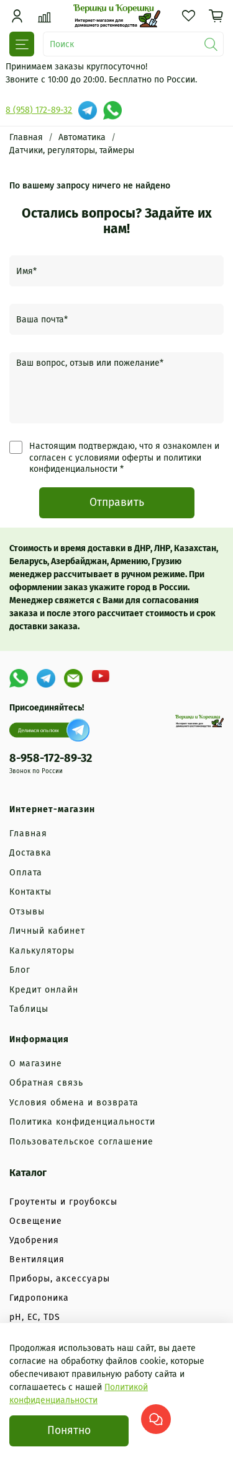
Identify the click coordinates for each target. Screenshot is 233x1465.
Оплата (25, 872)
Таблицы (28, 1009)
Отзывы (27, 911)
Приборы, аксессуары (59, 1278)
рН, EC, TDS (34, 1317)
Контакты (30, 892)
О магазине (35, 1063)
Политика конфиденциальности (82, 1122)
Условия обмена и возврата (74, 1102)
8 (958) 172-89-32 (39, 110)
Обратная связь (46, 1083)
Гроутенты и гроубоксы (63, 1202)
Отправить (116, 502)
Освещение (35, 1221)
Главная (26, 137)
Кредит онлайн (43, 990)
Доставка (30, 853)
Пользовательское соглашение (81, 1141)
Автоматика (82, 137)
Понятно (69, 1430)
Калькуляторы (42, 950)
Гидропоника (39, 1298)
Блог (19, 970)
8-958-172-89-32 (50, 758)
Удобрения (34, 1240)
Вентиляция (37, 1259)
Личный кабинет (47, 931)
